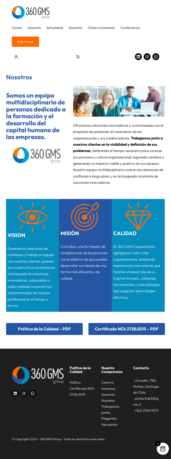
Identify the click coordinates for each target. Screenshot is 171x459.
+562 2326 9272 (146, 410)
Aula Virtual (25, 42)
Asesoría (108, 394)
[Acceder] (16, 57)
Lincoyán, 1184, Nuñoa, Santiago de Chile (146, 386)
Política (75, 382)
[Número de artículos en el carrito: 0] (77, 57)
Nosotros (108, 400)
